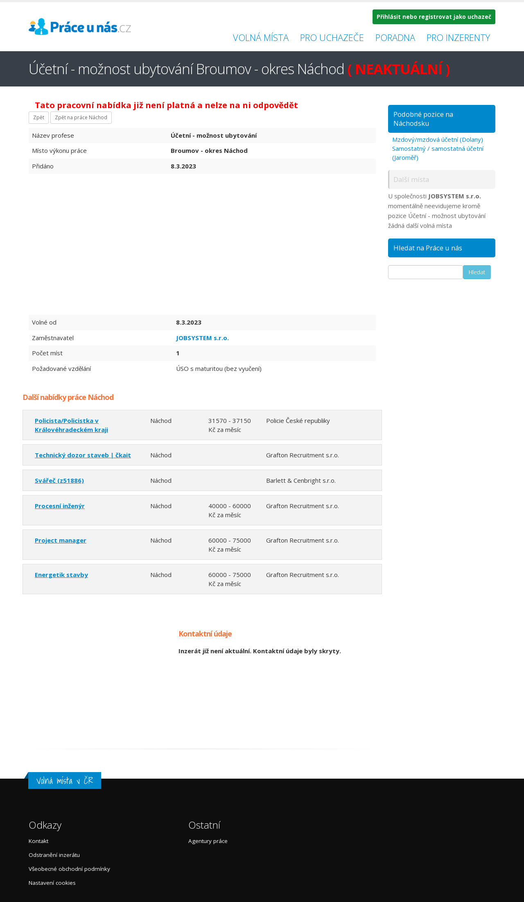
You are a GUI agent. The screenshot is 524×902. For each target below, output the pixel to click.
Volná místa (261, 37)
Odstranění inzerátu (54, 855)
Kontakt (38, 841)
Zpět (38, 117)
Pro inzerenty (458, 37)
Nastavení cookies (52, 882)
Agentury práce (208, 841)
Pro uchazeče (332, 37)
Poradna (395, 37)
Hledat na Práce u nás (427, 247)
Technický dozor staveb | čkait (83, 455)
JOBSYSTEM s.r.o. (202, 338)
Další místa (411, 179)
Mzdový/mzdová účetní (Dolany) (437, 139)
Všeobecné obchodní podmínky (69, 868)
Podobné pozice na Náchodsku (423, 118)
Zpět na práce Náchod (81, 117)
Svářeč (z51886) (59, 480)
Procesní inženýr (60, 506)
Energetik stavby (61, 574)
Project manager (60, 540)
